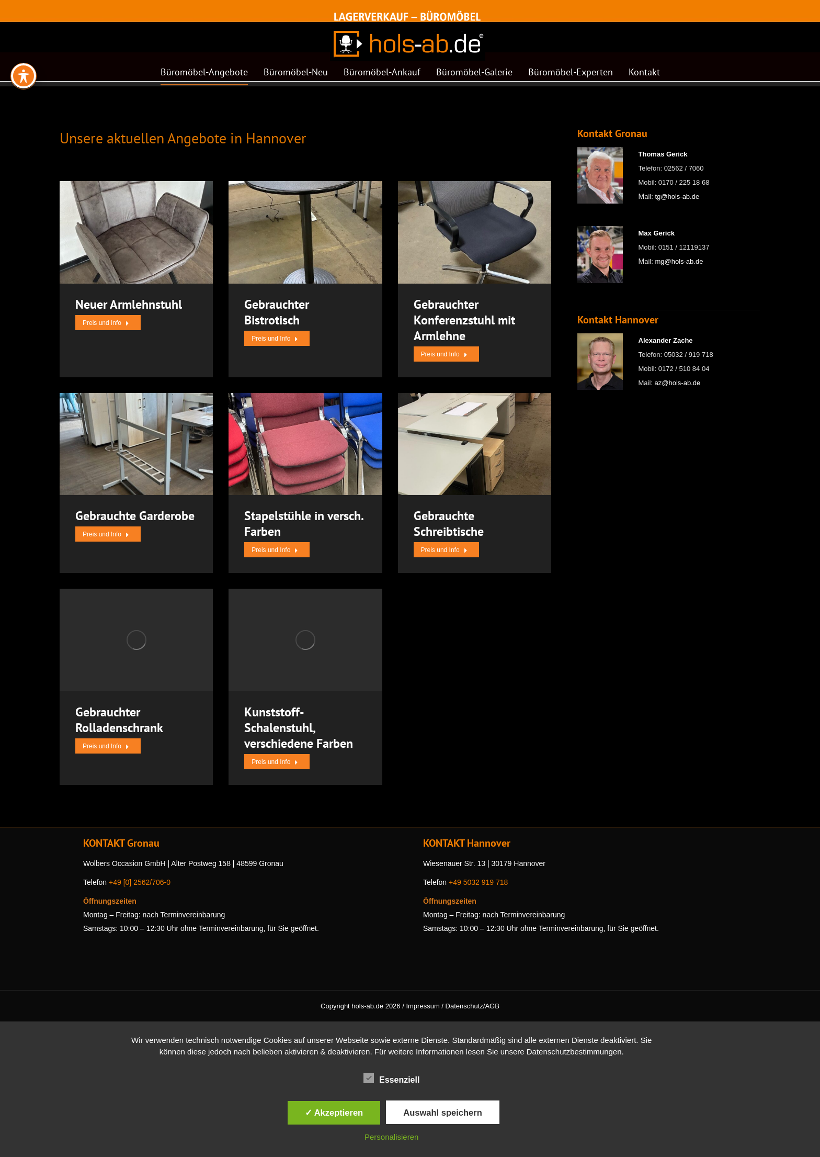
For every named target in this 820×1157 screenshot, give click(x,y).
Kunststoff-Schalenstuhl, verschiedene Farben (298, 727)
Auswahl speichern (442, 1112)
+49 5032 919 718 (478, 882)
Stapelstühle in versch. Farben (303, 524)
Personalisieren (391, 1136)
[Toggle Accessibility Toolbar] (23, 47)
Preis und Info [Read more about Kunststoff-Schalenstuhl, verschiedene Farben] (275, 762)
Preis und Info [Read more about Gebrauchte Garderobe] (106, 534)
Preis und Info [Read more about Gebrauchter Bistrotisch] (275, 338)
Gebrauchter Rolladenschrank (119, 720)
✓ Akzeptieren (334, 1112)
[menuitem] (204, 75)
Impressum (422, 1006)
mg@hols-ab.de (679, 261)
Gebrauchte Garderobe (135, 516)
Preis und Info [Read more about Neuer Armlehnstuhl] (106, 323)
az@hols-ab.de (678, 383)
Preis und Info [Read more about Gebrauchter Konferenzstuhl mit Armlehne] (444, 354)
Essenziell (391, 1078)
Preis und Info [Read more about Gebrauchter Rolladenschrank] (106, 746)
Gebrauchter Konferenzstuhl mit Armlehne (464, 320)
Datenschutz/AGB (472, 1006)
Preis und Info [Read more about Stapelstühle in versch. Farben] (275, 550)
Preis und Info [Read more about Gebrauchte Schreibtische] (444, 550)
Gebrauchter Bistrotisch (276, 312)
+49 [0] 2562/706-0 (139, 882)
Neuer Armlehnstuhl (128, 304)
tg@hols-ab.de (677, 196)
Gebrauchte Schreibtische (449, 524)
